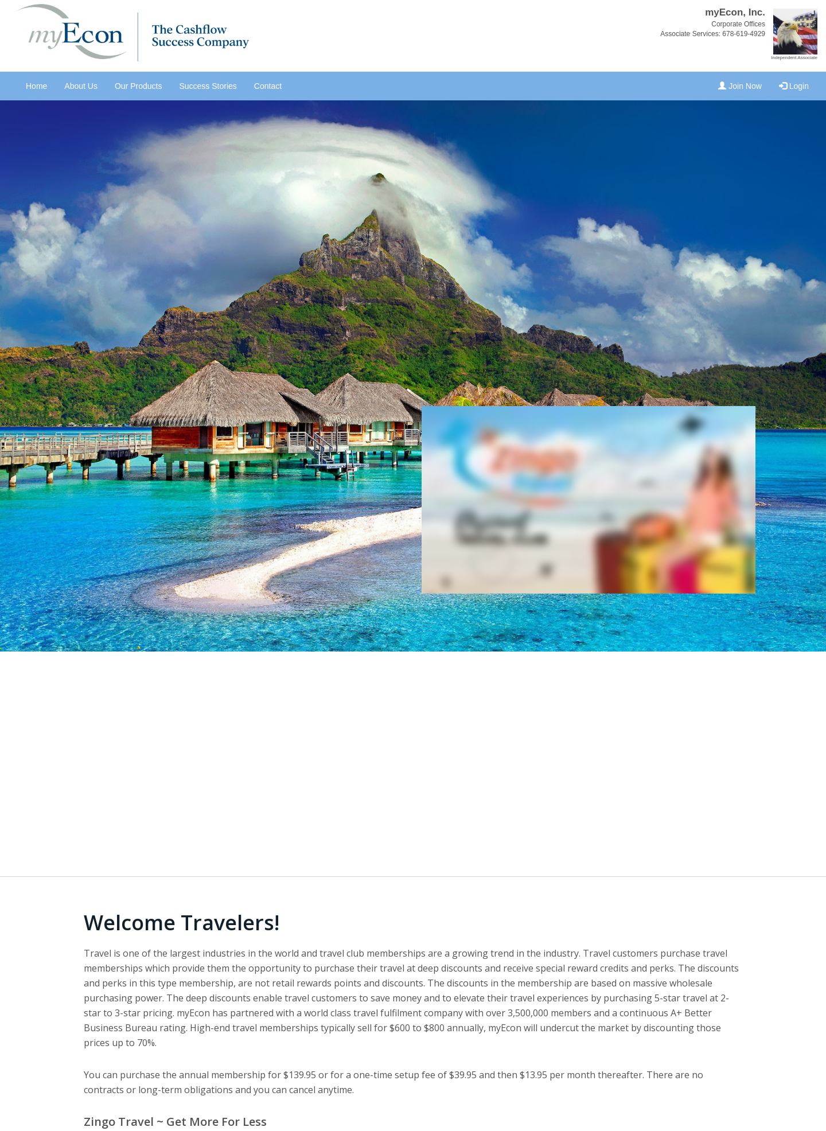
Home (36, 86)
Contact (268, 86)
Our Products (138, 86)
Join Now (739, 86)
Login (794, 86)
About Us (81, 86)
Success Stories (207, 86)
